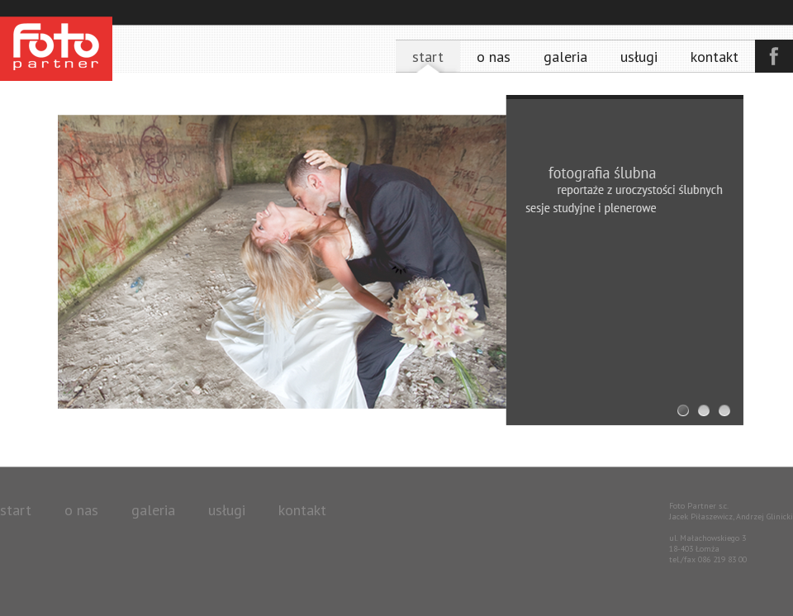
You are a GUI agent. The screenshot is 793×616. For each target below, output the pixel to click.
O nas (493, 56)
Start (428, 56)
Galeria (565, 56)
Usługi (639, 56)
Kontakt (714, 56)
